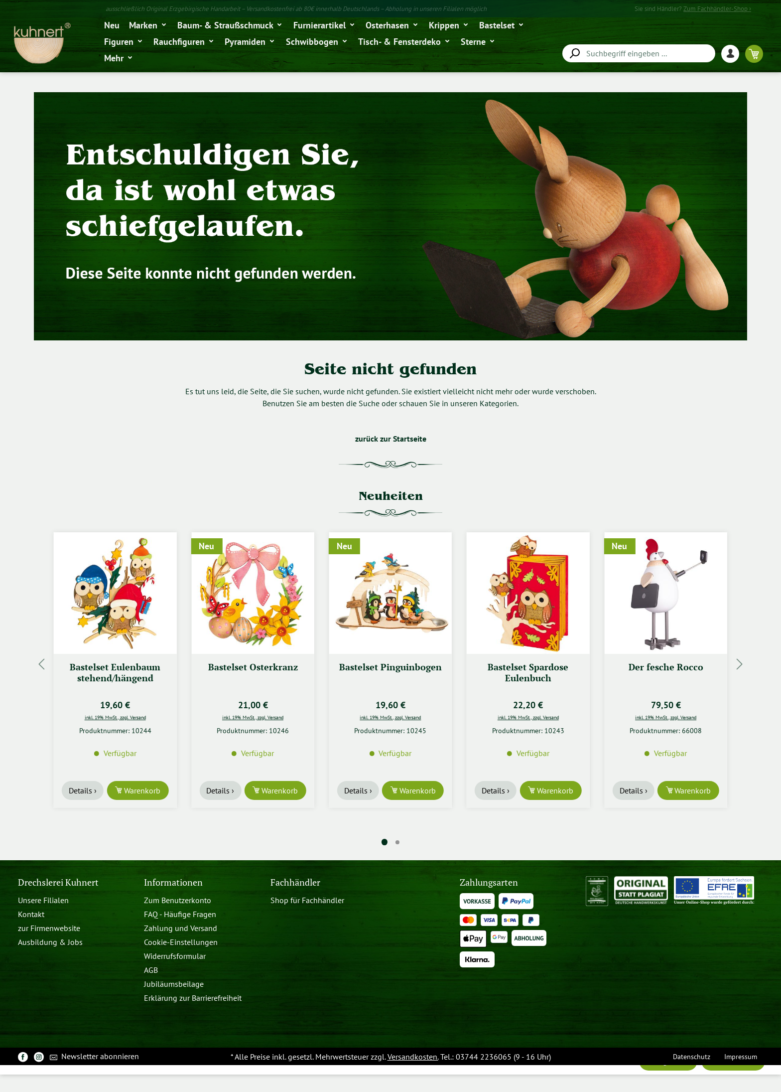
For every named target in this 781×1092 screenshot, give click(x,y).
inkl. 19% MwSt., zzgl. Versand (115, 717)
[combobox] (638, 53)
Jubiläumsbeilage (174, 984)
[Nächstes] (739, 664)
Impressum (740, 1056)
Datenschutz (691, 1056)
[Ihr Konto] (733, 53)
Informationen (173, 882)
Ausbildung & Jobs (50, 942)
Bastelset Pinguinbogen (390, 667)
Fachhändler (295, 882)
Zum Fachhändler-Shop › (717, 8)
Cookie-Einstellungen (181, 942)
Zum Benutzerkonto (177, 900)
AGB (151, 970)
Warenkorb (141, 790)
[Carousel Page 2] (397, 842)
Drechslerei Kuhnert (58, 882)
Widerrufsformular (175, 956)
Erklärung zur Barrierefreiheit (193, 998)
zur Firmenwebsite (49, 928)
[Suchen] (574, 53)
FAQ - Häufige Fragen (180, 914)
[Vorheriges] (41, 664)
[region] (390, 664)
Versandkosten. (413, 1057)
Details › (83, 790)
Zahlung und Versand (180, 928)
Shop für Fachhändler (307, 900)
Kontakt (31, 914)
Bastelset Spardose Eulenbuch (528, 672)
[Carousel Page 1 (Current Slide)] (385, 842)
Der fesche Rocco (666, 667)
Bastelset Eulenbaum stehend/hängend (115, 672)
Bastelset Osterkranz (253, 667)
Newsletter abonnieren (94, 1057)
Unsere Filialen (43, 900)
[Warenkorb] (754, 53)
